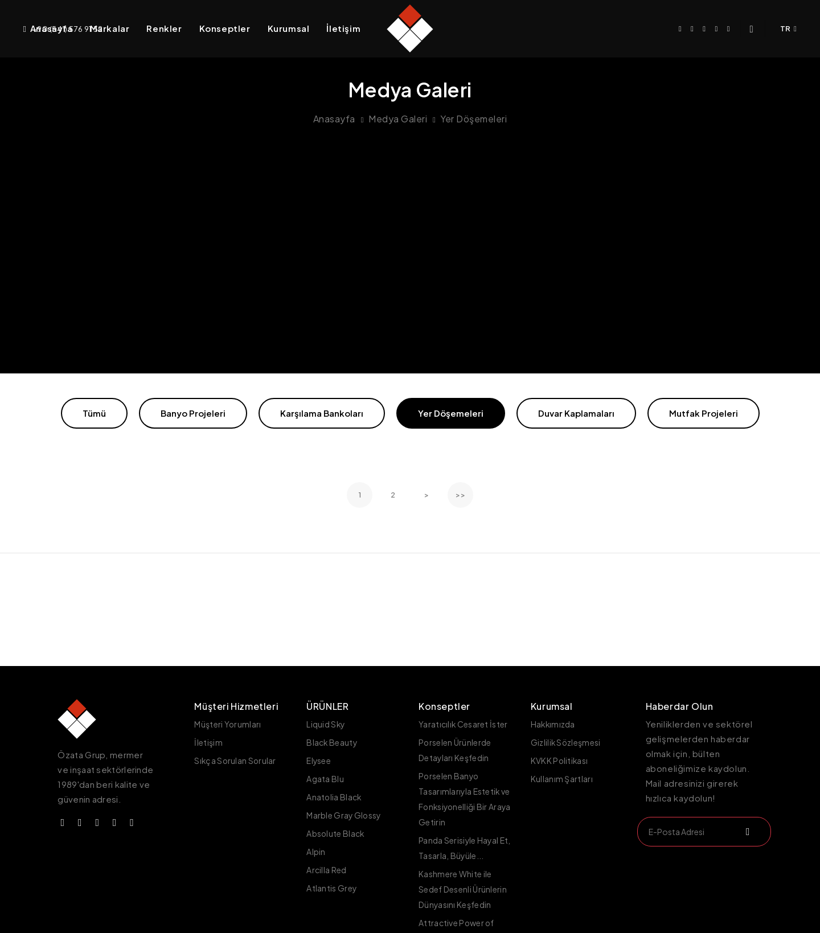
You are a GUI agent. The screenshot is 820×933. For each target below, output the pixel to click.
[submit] (746, 831)
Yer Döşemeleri (473, 119)
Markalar (110, 28)
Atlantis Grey (331, 883)
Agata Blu (325, 777)
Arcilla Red (326, 865)
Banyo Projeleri (193, 413)
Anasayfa (51, 28)
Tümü (94, 413)
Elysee (318, 759)
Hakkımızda (553, 724)
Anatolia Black (334, 795)
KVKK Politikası (560, 759)
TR (788, 28)
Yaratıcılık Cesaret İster (464, 724)
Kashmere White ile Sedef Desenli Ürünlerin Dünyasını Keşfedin (463, 883)
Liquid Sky (326, 724)
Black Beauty (332, 742)
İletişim (343, 28)
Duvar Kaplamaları (576, 413)
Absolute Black (335, 830)
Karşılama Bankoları (321, 413)
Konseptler (225, 28)
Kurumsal (289, 28)
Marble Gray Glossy (344, 812)
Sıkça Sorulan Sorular (235, 759)
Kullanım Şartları (562, 777)
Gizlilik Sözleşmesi (566, 742)
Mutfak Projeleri (703, 413)
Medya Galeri (397, 119)
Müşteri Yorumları (227, 724)
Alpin (316, 847)
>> (460, 494)
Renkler (164, 28)
